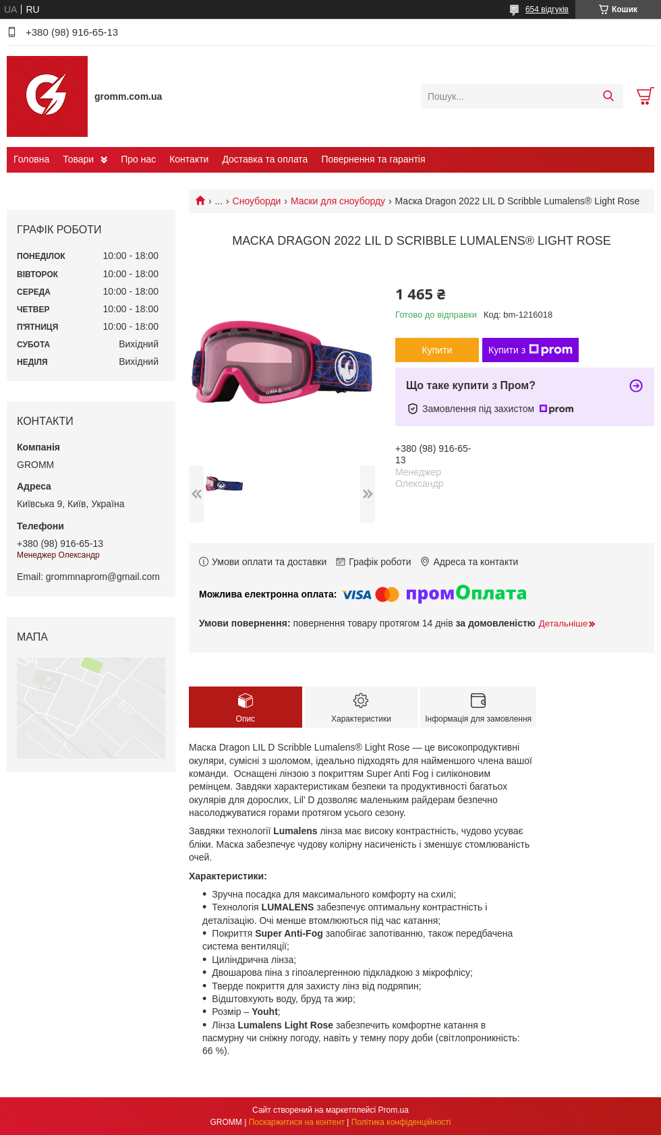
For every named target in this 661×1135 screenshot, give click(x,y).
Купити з (530, 350)
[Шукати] (608, 96)
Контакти (188, 159)
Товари (78, 159)
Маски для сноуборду (338, 201)
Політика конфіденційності (401, 1122)
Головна (31, 159)
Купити (437, 350)
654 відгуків (547, 9)
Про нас (138, 159)
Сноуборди (257, 201)
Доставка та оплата (265, 159)
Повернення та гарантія (373, 159)
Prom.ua (393, 1110)
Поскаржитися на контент (297, 1122)
